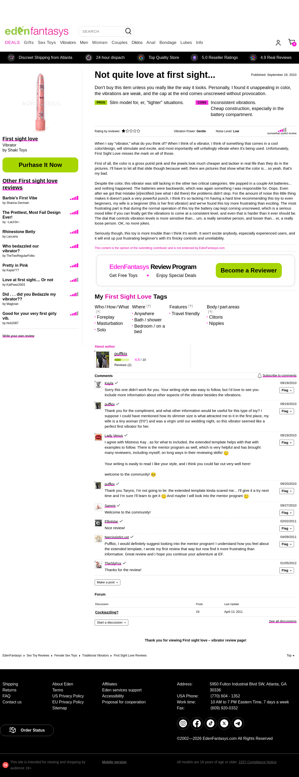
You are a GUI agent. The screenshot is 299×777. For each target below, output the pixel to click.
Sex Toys (47, 42)
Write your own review (18, 336)
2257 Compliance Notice (257, 762)
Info (199, 42)
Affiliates (109, 684)
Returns (9, 690)
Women (100, 42)
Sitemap (59, 708)
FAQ (6, 696)
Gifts (29, 42)
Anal (151, 42)
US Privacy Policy (68, 696)
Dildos (137, 42)
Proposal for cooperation (124, 702)
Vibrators (68, 42)
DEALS (12, 42)
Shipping (10, 684)
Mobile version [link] (114, 762)
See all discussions (283, 621)
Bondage (167, 42)
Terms (57, 690)
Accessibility (113, 696)
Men (84, 42)
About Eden (62, 684)
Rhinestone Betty (18, 232)
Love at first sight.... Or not (27, 280)
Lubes (186, 42)
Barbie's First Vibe (19, 198)
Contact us (11, 702)
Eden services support (122, 690)
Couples (120, 42)
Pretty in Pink (15, 265)
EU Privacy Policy (68, 702)
